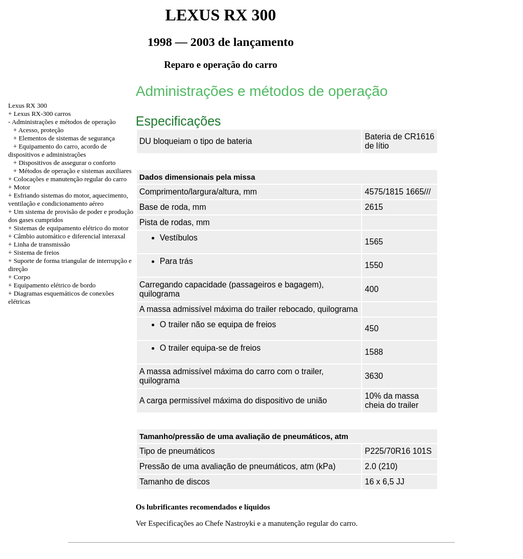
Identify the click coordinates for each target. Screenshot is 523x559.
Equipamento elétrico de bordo (55, 285)
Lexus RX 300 (27, 105)
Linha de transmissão (42, 244)
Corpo (22, 277)
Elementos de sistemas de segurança (66, 138)
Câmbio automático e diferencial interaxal (70, 236)
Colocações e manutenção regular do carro (70, 179)
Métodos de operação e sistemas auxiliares (74, 171)
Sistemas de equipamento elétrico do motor (71, 228)
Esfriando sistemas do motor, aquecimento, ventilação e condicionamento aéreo (68, 199)
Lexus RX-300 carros (42, 113)
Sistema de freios (37, 252)
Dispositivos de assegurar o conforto (66, 162)
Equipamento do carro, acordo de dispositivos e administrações (57, 150)
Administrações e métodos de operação (64, 122)
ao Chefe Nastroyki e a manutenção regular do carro (275, 523)
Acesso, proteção (41, 130)
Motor (22, 187)
